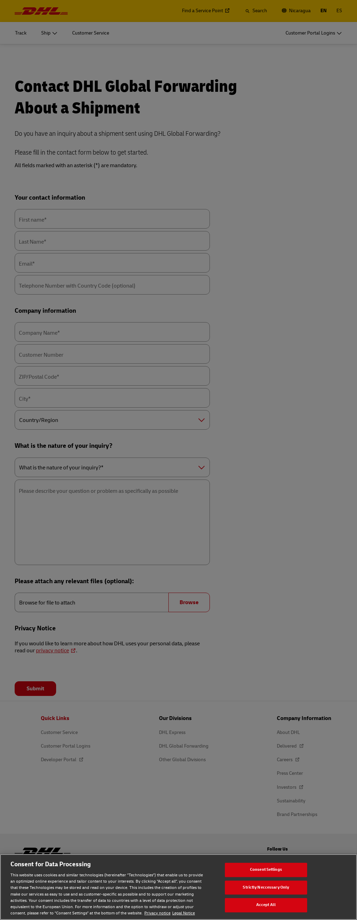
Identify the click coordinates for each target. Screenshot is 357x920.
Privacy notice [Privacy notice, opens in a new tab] (157, 913)
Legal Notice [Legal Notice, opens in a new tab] (183, 913)
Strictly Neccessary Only (266, 887)
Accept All (266, 904)
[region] (178, 887)
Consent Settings (266, 869)
